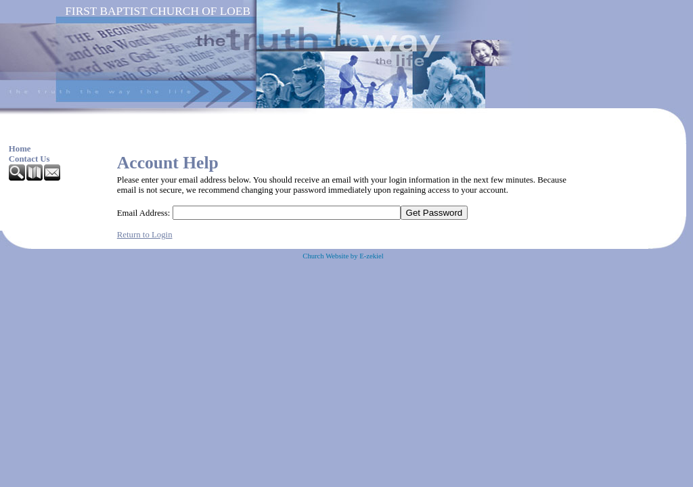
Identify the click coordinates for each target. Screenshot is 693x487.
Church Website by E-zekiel (343, 256)
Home (20, 149)
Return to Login (145, 234)
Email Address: (144, 213)
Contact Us (29, 159)
